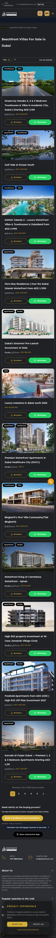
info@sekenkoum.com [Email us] (27, 4)
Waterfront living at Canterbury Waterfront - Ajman (23, 579)
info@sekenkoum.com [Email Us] (44, 859)
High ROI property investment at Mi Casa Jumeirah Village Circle (25, 638)
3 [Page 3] (25, 794)
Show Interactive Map (28, 834)
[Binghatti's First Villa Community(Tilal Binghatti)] (28, 497)
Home (4, 28)
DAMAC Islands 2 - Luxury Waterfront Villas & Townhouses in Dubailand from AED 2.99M (27, 224)
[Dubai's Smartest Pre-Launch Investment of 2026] (28, 324)
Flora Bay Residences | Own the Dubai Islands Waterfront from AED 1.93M (27, 286)
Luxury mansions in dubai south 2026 (26, 402)
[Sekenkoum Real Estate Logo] (10, 13)
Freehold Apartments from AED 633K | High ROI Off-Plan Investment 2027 (27, 698)
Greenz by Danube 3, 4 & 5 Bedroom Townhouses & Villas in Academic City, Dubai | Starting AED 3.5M (26, 105)
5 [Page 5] (37, 794)
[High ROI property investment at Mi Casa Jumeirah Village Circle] (28, 617)
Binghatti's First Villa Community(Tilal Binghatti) (26, 519)
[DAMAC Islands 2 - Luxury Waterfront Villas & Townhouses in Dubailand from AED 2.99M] (28, 200)
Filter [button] (6, 60)
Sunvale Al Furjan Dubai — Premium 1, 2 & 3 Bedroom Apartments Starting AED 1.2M (27, 760)
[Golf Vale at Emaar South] (28, 145)
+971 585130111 (8, 4)
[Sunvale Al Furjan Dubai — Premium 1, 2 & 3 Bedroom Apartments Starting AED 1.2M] (28, 736)
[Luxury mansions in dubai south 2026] (28, 383)
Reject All (38, 926)
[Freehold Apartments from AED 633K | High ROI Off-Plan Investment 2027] (28, 676)
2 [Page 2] (18, 794)
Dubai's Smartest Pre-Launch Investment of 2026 (21, 345)
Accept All (17, 926)
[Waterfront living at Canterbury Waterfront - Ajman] (28, 557)
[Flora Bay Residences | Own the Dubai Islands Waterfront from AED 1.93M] (28, 264)
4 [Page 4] (31, 794)
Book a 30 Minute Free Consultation (22, 818)
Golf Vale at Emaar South (19, 164)
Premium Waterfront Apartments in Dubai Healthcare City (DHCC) (25, 460)
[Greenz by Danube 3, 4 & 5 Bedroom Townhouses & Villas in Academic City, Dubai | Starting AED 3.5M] (28, 81)
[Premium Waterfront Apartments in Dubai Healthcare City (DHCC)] (28, 438)
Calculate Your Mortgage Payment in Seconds (28, 827)
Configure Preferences (28, 931)
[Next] (43, 793)
